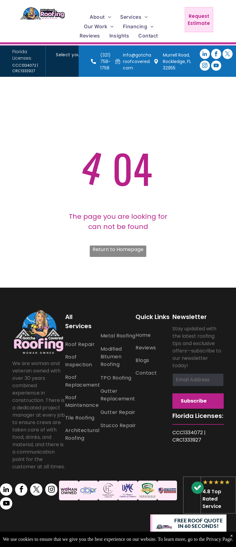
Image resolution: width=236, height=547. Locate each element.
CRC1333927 (23, 70)
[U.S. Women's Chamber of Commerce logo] (128, 490)
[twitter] (227, 55)
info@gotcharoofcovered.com (137, 61)
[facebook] (216, 55)
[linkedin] (205, 55)
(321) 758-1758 (105, 61)
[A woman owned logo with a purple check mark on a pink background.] (69, 490)
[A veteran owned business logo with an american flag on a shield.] (167, 490)
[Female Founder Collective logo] (108, 490)
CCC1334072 (24, 65)
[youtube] (216, 66)
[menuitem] (100, 17)
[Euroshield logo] (147, 490)
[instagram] (205, 66)
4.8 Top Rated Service (212, 499)
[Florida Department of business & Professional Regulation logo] (88, 490)
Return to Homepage (118, 249)
